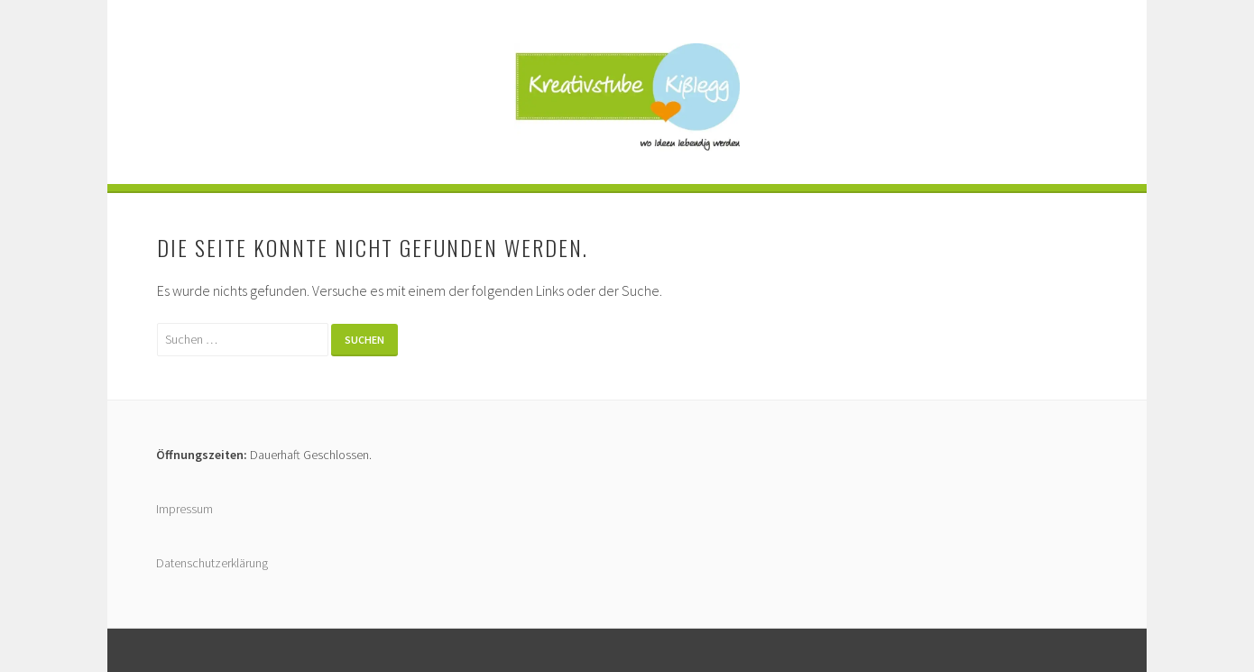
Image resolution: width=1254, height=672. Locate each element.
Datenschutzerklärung (212, 563)
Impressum (184, 509)
